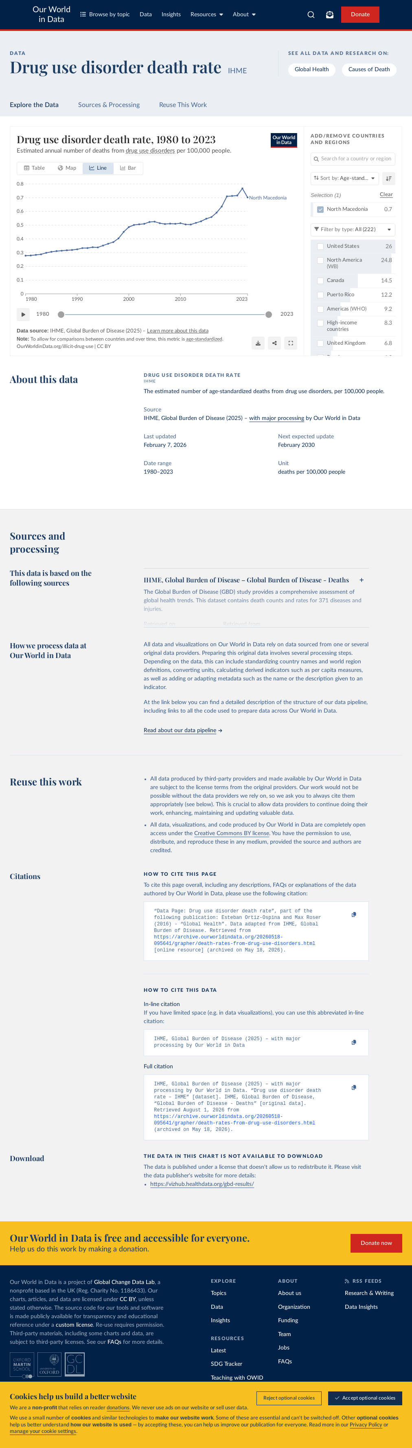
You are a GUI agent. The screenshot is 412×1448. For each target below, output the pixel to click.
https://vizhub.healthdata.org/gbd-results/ (202, 1198)
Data (146, 14)
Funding (288, 1334)
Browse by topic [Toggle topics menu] (105, 14)
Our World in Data (51, 15)
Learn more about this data (177, 331)
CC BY (104, 346)
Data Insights (361, 1321)
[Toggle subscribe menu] (330, 15)
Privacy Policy (366, 1425)
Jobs (283, 1362)
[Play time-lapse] (23, 314)
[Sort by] (345, 178)
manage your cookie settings (43, 1431)
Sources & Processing (109, 105)
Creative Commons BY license (231, 833)
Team (284, 1348)
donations (118, 1408)
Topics (218, 1307)
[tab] (34, 168)
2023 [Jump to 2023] (287, 314)
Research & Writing (369, 1307)
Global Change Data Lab (124, 1296)
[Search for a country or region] (353, 159)
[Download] (258, 343)
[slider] (61, 314)
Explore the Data (34, 105)
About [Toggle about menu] (244, 14)
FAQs (114, 1356)
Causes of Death (369, 69)
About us (289, 1307)
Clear (386, 194)
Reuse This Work (183, 105)
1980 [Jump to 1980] (42, 314)
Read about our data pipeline (183, 730)
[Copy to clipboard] (346, 914)
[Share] (274, 343)
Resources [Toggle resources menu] (207, 14)
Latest (218, 1364)
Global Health (312, 69)
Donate (360, 14)
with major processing (276, 418)
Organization (294, 1321)
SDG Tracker (226, 1378)
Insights (171, 14)
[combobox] (311, 15)
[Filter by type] (353, 229)
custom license (74, 1339)
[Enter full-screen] (290, 343)
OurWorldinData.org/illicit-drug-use (55, 346)
